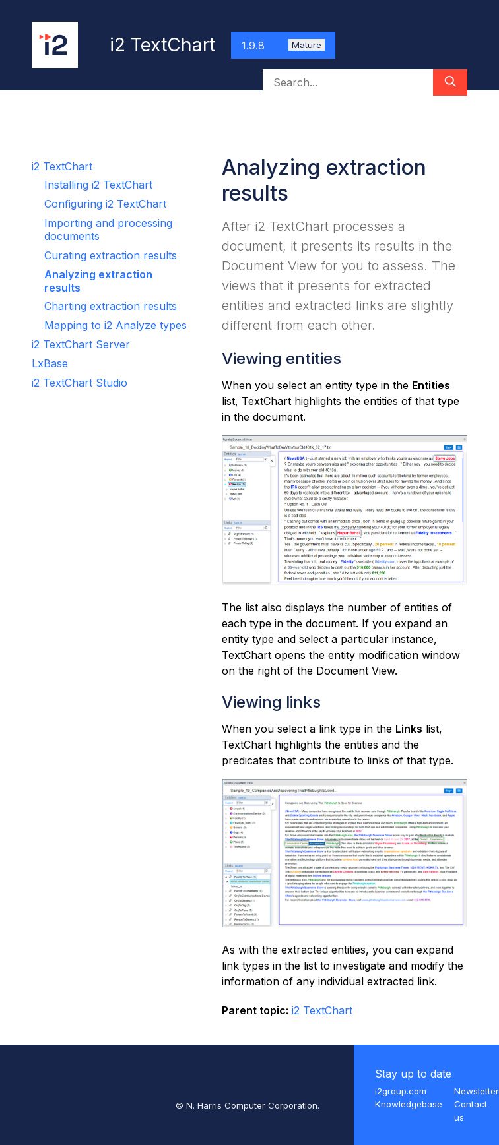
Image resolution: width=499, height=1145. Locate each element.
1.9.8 (283, 45)
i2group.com (400, 1091)
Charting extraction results (110, 306)
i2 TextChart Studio (79, 382)
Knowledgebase (408, 1104)
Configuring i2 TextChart (105, 203)
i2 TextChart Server (81, 344)
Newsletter (476, 1091)
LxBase (50, 363)
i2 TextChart (62, 166)
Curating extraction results (110, 255)
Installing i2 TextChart (98, 184)
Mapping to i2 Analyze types (115, 325)
